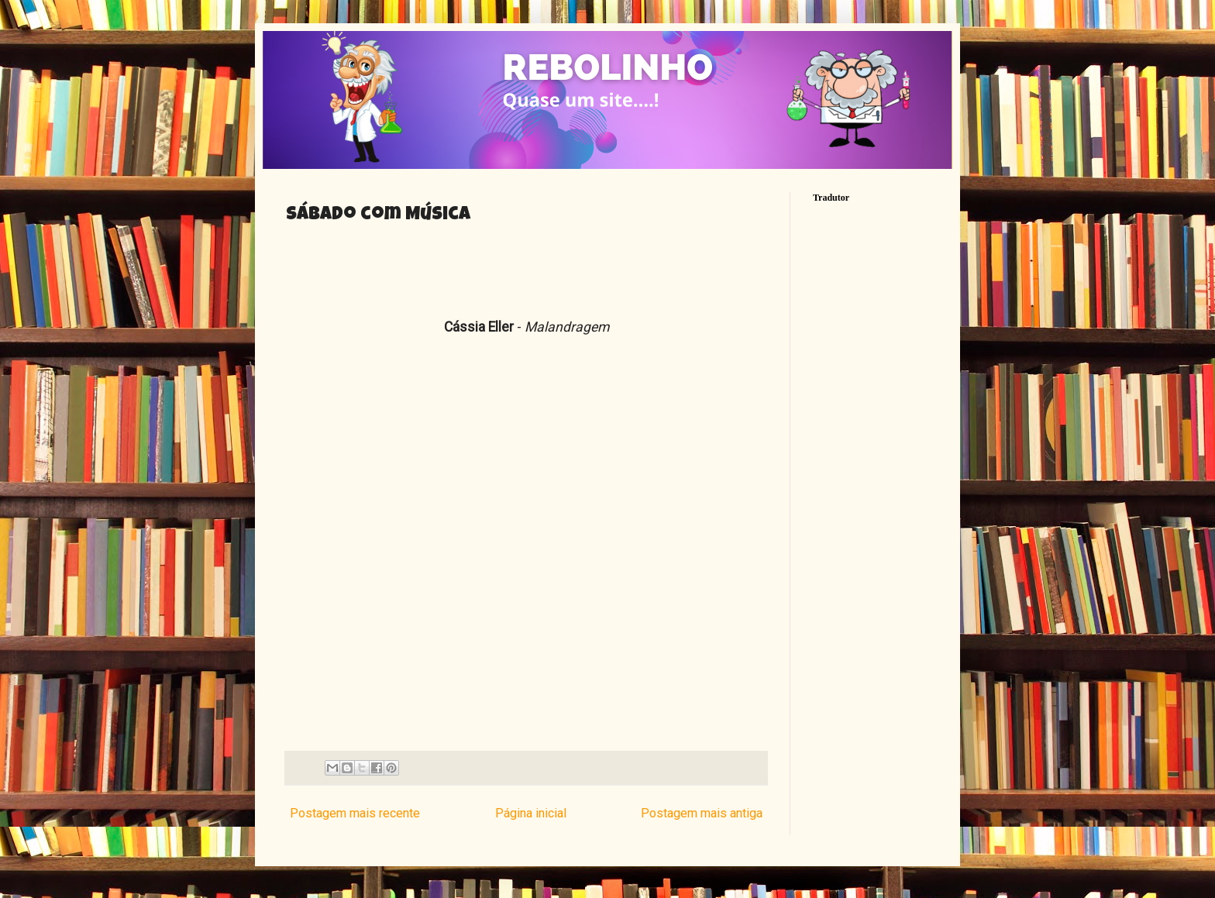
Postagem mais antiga (701, 813)
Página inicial (530, 813)
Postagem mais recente (355, 813)
